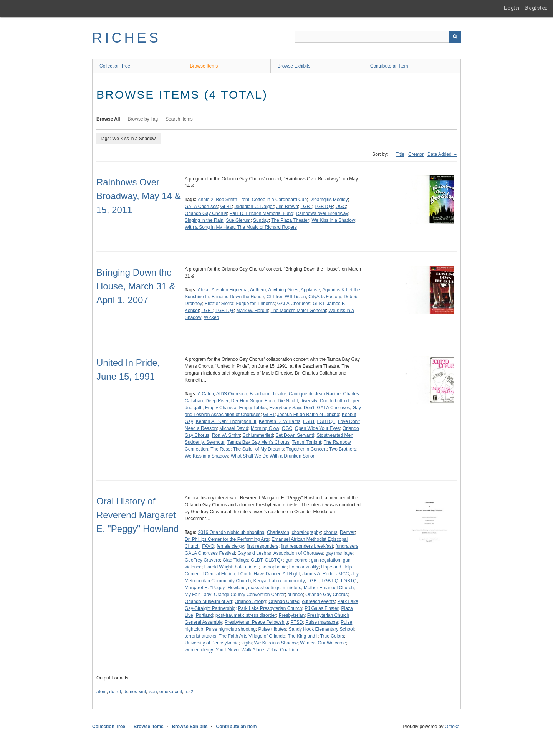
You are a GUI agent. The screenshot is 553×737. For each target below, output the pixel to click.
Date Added (440, 154)
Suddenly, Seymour (205, 442)
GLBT (226, 206)
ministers (292, 587)
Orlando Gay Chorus (206, 213)
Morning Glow (265, 428)
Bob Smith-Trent (232, 199)
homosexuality (304, 567)
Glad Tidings (235, 560)
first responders (262, 546)
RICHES (126, 38)
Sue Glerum (238, 220)
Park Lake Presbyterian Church (270, 608)
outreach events (318, 601)
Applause (310, 289)
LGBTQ (349, 580)
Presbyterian (292, 615)
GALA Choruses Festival (210, 553)
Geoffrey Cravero (202, 560)
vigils (246, 643)
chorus (330, 532)
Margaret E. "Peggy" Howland (215, 587)
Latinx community (287, 580)
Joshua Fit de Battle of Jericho (308, 414)
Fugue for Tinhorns (255, 303)
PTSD (296, 622)
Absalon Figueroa (230, 289)
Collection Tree (114, 66)
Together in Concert (306, 449)
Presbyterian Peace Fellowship (256, 622)
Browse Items (204, 66)
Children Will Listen (286, 296)
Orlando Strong (250, 601)
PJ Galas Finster (322, 608)
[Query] (378, 37)
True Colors (332, 636)
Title (400, 154)
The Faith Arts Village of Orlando (252, 636)
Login (511, 8)
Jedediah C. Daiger (254, 206)
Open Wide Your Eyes (317, 428)
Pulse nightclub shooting (231, 629)
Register (536, 8)
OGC (341, 206)
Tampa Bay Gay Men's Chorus (258, 442)
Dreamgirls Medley (329, 199)
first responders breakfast (307, 546)
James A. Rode (317, 574)
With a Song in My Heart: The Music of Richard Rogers (241, 227)
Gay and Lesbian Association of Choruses (280, 553)
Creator (416, 154)
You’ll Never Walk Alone (239, 650)
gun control (297, 560)
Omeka (452, 726)
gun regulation (325, 560)
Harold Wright (218, 567)
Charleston (278, 532)
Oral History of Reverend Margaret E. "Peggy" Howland (137, 515)
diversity (309, 400)
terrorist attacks (200, 636)
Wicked (211, 317)
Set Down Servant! (295, 435)
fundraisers (347, 546)
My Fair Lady (198, 594)
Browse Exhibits (294, 66)
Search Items (179, 119)
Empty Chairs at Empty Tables (236, 407)
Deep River (216, 400)
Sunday (261, 220)
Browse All (108, 119)
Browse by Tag (143, 119)
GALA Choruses (201, 206)
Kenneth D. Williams (279, 421)
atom (101, 691)
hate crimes (247, 567)
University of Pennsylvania (212, 643)
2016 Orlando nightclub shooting (231, 532)
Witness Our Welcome (323, 643)
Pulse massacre (321, 622)
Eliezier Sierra (219, 303)
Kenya (260, 580)
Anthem (258, 289)
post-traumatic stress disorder (245, 615)
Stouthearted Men (335, 435)
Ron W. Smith (226, 435)
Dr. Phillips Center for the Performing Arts (227, 539)
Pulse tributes (272, 629)
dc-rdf (115, 691)
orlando (295, 594)
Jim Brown (287, 206)
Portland (204, 615)
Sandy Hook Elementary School (321, 629)
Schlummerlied (258, 435)
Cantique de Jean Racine (315, 394)
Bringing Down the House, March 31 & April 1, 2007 (135, 286)
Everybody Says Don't (292, 407)
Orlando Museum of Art (208, 601)
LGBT (306, 206)
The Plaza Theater (290, 220)
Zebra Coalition (282, 650)
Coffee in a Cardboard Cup (279, 199)
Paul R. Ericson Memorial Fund (261, 213)
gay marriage (339, 553)
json (152, 691)
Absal (203, 289)
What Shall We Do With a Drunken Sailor (273, 456)
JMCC (342, 574)
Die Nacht (288, 400)
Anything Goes (283, 289)
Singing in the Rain (204, 220)
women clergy (199, 650)
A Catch (206, 394)
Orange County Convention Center (249, 594)
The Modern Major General (298, 310)
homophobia (273, 567)
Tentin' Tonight (306, 442)
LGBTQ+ (324, 206)
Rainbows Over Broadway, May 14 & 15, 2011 (138, 196)
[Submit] (455, 37)
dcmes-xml (135, 691)
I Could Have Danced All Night (269, 574)
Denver (347, 532)
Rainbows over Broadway (322, 213)
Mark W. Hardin (252, 310)
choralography (306, 532)
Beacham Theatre (268, 394)
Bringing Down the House (238, 296)
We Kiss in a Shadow (333, 220)
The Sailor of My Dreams (258, 449)
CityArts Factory (324, 296)
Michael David (233, 428)
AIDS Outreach (231, 394)
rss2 (188, 691)
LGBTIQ (329, 580)
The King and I (303, 636)
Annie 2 (206, 199)
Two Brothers (342, 449)
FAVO (208, 546)
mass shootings (264, 587)
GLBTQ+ (274, 560)
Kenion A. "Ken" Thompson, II (226, 421)
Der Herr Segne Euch (253, 400)
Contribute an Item (389, 66)
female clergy (230, 546)
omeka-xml (170, 691)
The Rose (220, 449)
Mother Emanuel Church (329, 587)
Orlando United (284, 601)
